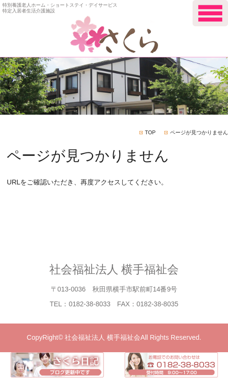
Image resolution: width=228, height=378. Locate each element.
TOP (150, 132)
